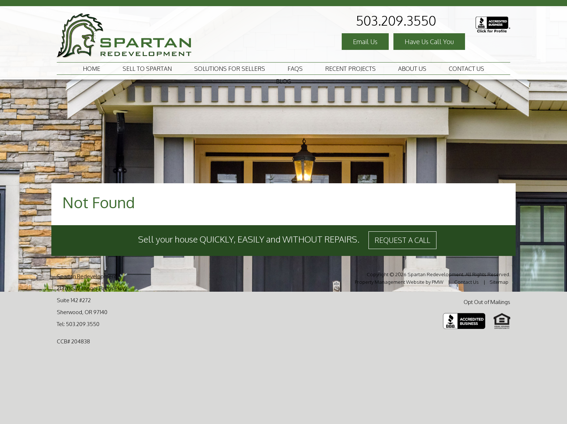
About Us (412, 68)
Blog (283, 81)
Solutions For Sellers (229, 68)
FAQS (295, 68)
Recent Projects (350, 68)
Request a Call (402, 240)
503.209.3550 (396, 20)
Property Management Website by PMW (399, 282)
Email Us (365, 42)
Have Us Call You (429, 42)
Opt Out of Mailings (487, 302)
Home (91, 68)
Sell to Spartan (147, 68)
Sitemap (499, 282)
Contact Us (466, 68)
